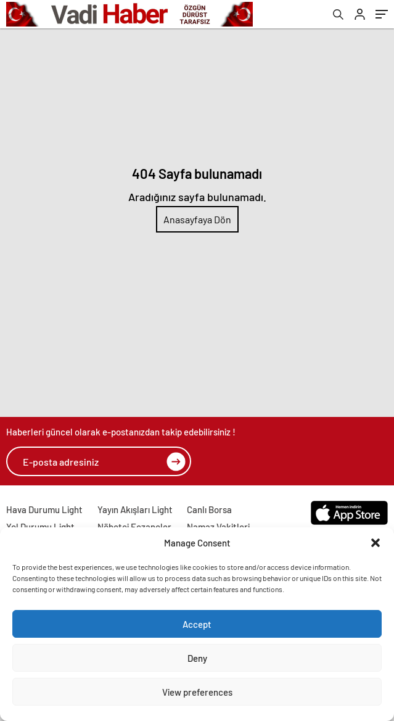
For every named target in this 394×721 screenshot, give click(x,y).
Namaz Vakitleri (218, 526)
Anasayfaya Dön (197, 219)
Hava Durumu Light (44, 509)
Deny (197, 658)
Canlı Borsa (209, 509)
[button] (375, 543)
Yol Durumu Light (40, 526)
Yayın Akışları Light (135, 509)
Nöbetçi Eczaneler (134, 526)
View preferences (197, 692)
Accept (197, 624)
